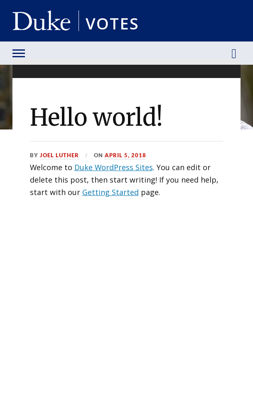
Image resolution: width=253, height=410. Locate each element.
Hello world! (96, 117)
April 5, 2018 (125, 155)
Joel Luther (59, 155)
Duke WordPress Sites (113, 167)
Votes (112, 21)
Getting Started (110, 192)
